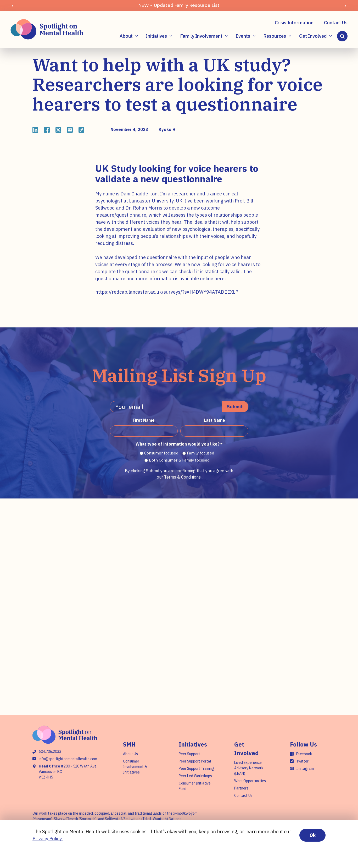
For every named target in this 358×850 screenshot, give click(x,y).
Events (243, 36)
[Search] (342, 36)
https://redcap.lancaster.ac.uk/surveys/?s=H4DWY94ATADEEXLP (166, 292)
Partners (241, 788)
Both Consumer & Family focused (179, 460)
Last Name (214, 420)
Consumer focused (161, 453)
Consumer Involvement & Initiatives (135, 767)
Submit (235, 407)
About (126, 36)
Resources (274, 36)
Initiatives (156, 36)
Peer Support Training (196, 768)
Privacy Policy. (47, 839)
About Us (130, 754)
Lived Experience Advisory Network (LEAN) (248, 768)
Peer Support (189, 754)
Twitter (302, 761)
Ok (313, 835)
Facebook (304, 754)
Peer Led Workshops (195, 776)
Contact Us (336, 23)
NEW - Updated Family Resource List (179, 5)
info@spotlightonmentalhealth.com (68, 758)
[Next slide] (345, 5)
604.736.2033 (50, 751)
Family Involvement (201, 36)
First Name (144, 420)
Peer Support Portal (195, 761)
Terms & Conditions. (183, 477)
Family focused (200, 453)
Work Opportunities (250, 780)
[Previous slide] (12, 5)
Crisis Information (294, 23)
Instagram (305, 768)
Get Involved (313, 36)
